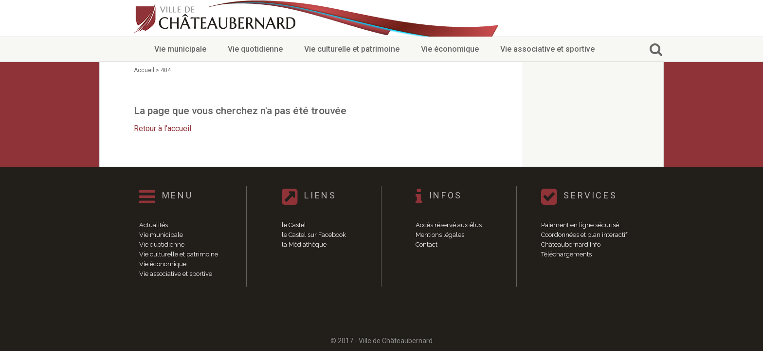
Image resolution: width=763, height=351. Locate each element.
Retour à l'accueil (162, 128)
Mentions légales (440, 234)
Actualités (153, 225)
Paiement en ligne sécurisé (580, 225)
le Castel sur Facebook (314, 234)
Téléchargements (566, 254)
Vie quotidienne (255, 49)
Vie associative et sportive (547, 49)
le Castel (294, 225)
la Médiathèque (304, 244)
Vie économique (450, 49)
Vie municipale (180, 49)
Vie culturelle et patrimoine (352, 49)
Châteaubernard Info (570, 244)
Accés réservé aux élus (449, 225)
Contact (426, 244)
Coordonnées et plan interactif (584, 234)
